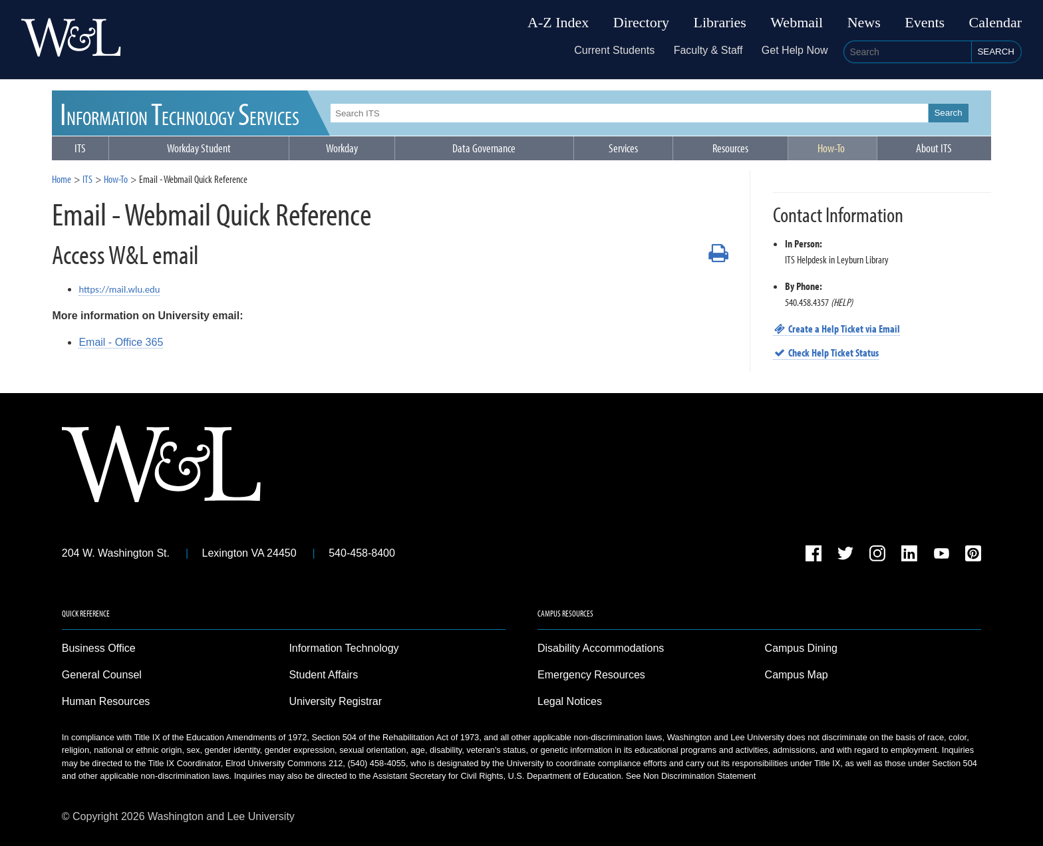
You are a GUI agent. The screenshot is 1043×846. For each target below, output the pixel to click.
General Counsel (102, 674)
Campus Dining (801, 648)
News (864, 22)
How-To (831, 148)
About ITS (934, 148)
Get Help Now (795, 50)
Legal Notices (569, 701)
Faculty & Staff (708, 50)
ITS (180, 112)
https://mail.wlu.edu (119, 289)
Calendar (995, 22)
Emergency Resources (591, 674)
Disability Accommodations (600, 648)
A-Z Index (558, 22)
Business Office (99, 648)
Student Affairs (323, 674)
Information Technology (343, 648)
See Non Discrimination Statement (691, 776)
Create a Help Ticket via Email (837, 328)
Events (925, 22)
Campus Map (796, 674)
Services (623, 148)
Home (61, 179)
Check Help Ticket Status (826, 352)
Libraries (720, 22)
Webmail (796, 22)
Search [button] (995, 52)
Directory (641, 22)
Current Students (614, 50)
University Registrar (335, 701)
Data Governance (484, 148)
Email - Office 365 (120, 342)
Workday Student (199, 148)
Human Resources (106, 701)
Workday (342, 148)
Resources (730, 148)
